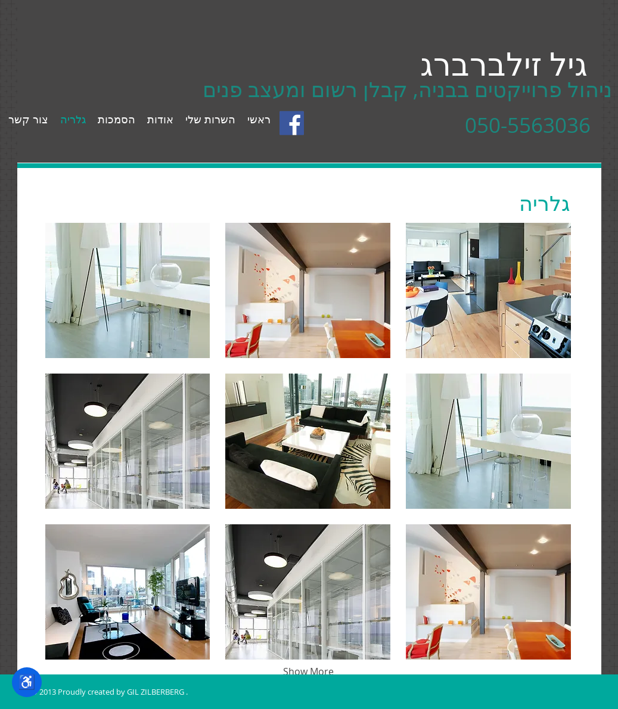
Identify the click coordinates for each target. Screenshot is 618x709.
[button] (127, 290)
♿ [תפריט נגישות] (27, 682)
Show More (308, 671)
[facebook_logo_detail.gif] (292, 123)
